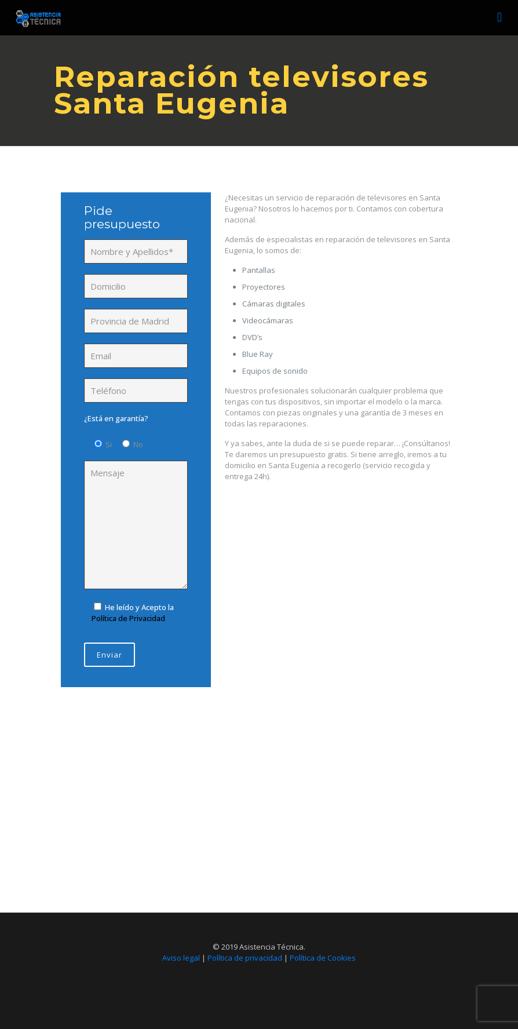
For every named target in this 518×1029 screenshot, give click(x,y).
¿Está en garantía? (116, 418)
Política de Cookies (323, 958)
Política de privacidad (244, 958)
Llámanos (256, 839)
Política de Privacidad (128, 618)
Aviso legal (181, 958)
